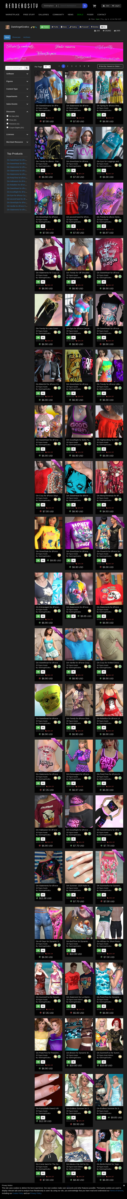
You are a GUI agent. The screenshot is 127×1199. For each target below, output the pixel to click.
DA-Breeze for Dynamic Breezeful (80, 1053)
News (70, 15)
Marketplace (12, 15)
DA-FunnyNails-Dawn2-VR (47, 1108)
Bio (103, 27)
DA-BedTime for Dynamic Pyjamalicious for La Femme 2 (90, 941)
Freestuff (84, 27)
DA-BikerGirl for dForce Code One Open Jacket (56, 384)
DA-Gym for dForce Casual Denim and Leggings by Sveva (91, 328)
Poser (90, 15)
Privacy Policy (35, 1193)
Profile (55, 27)
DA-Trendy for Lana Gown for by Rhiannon (54, 328)
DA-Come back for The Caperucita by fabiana (55, 1164)
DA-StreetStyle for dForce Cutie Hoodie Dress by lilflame (90, 384)
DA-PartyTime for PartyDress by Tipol (52, 1053)
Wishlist (94, 27)
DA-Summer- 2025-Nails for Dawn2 (81, 885)
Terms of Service (116, 1191)
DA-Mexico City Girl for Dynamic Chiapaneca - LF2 (87, 1164)
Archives (26, 37)
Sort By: (109, 66)
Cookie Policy (17, 1193)
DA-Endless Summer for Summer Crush (83, 1108)
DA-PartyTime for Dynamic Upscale (112, 997)
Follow (45, 27)
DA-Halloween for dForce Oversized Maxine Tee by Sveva (60, 830)
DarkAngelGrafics (45, 110)
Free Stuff (29, 15)
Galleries (43, 15)
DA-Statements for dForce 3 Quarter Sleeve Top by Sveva (90, 607)
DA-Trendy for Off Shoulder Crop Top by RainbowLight (89, 273)
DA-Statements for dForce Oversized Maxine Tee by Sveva (61, 885)
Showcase (16, 37)
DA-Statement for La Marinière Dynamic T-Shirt (86, 997)
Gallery (73, 27)
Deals (80, 15)
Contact (101, 15)
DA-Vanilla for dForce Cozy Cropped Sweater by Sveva (89, 663)
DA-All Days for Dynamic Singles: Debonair (54, 941)
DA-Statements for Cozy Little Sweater (52, 273)
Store (64, 27)
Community (58, 15)
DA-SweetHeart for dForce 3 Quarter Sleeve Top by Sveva (60, 440)
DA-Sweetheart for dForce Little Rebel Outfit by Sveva (59, 663)
